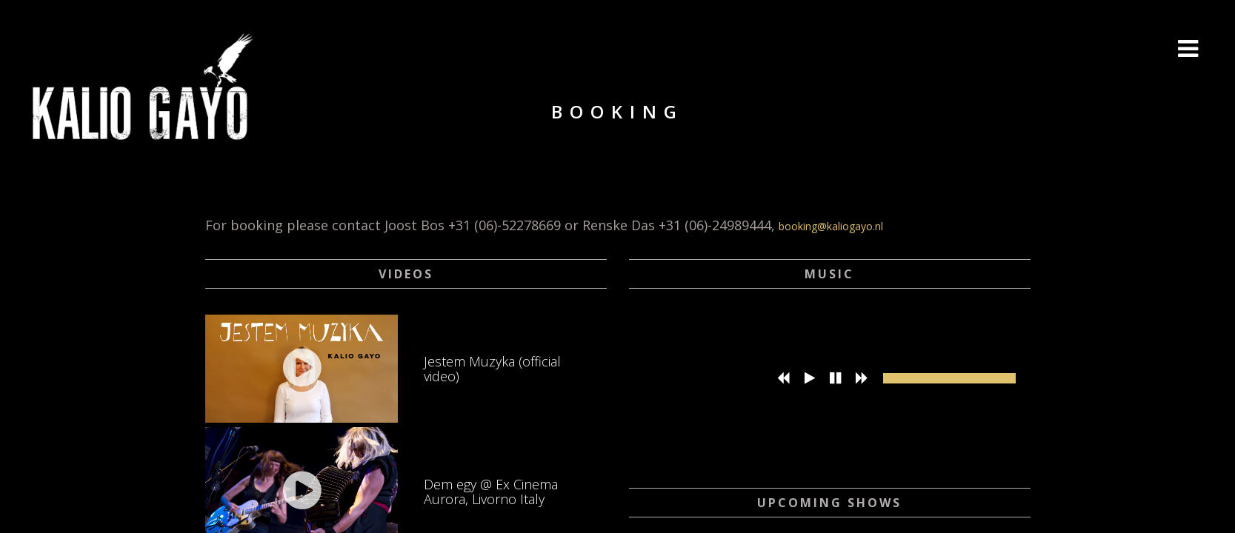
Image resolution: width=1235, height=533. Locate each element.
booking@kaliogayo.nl (831, 226)
